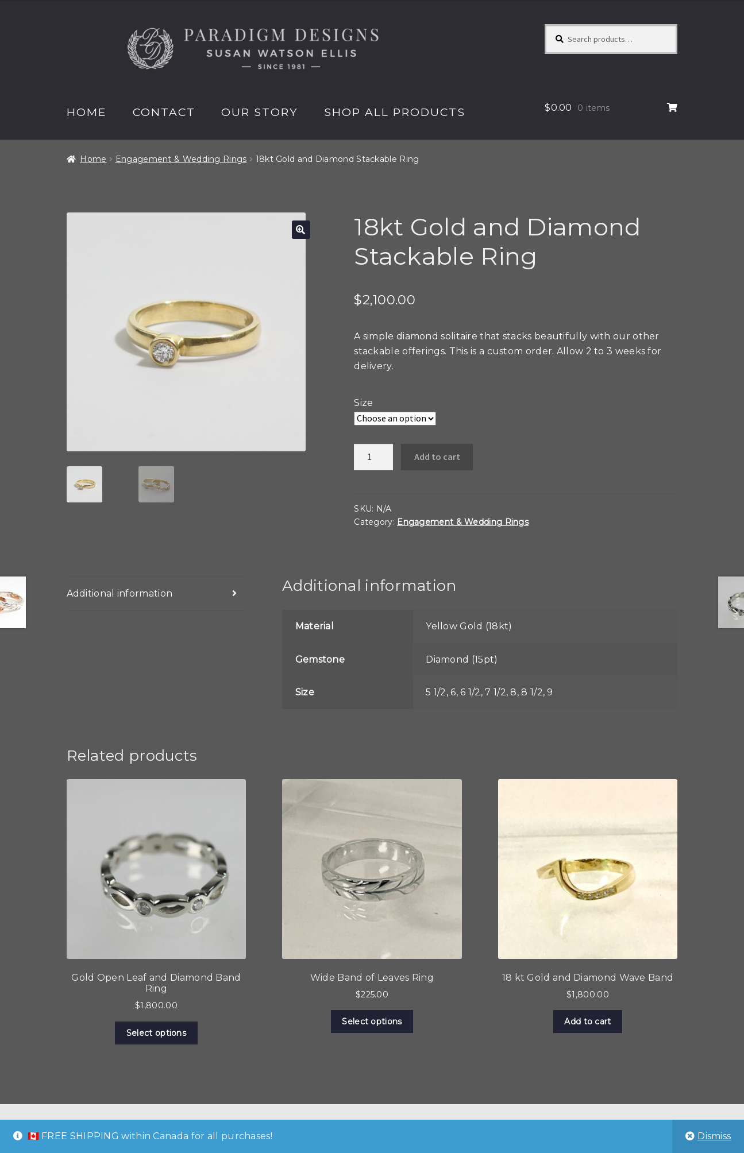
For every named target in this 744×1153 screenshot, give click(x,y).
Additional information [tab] (120, 593)
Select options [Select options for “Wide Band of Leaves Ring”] (372, 1021)
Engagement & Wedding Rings (181, 159)
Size (363, 402)
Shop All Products (394, 112)
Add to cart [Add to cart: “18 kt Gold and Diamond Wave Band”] (587, 1021)
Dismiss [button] (714, 1136)
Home (87, 112)
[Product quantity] (373, 457)
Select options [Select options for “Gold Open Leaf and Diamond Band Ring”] (156, 1033)
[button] (301, 229)
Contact (164, 112)
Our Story (259, 112)
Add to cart (437, 456)
